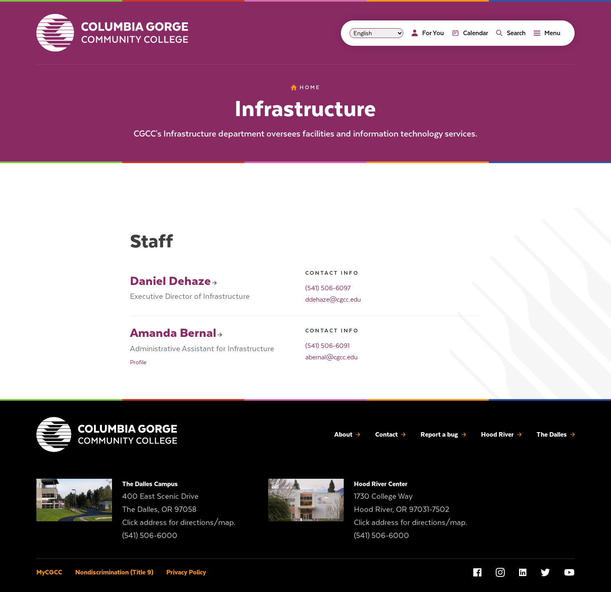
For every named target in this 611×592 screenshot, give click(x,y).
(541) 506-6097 (328, 288)
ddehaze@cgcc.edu (333, 299)
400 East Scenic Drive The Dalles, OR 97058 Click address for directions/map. (178, 509)
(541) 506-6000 (149, 535)
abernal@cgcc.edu (331, 357)
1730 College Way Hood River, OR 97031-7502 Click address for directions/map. (410, 509)
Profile (138, 362)
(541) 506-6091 (327, 346)
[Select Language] (376, 33)
